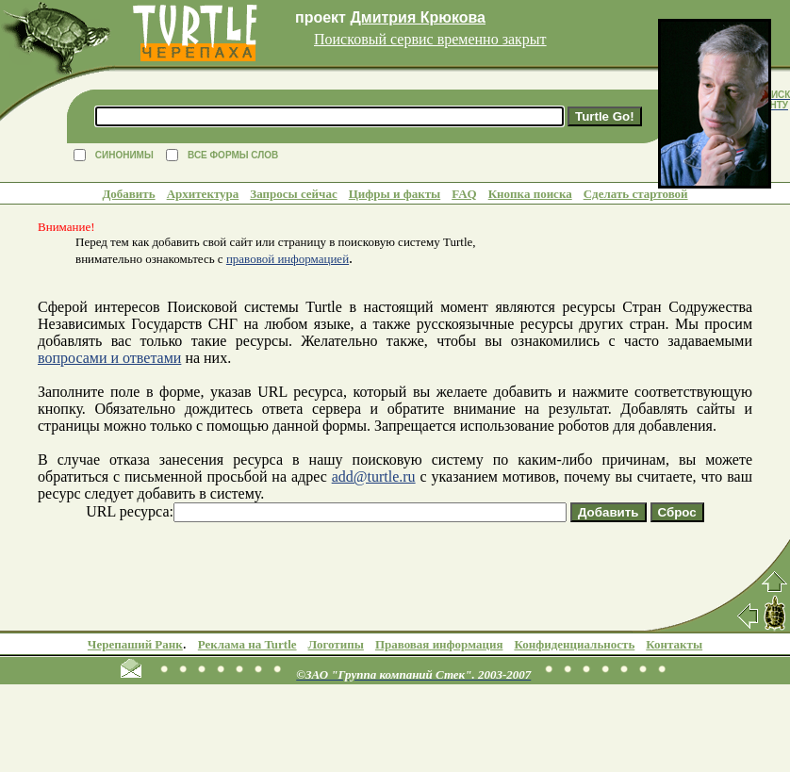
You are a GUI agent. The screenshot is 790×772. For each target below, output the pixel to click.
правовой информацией (287, 259)
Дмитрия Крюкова (418, 17)
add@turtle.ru (374, 476)
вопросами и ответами (109, 358)
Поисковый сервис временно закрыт (430, 39)
